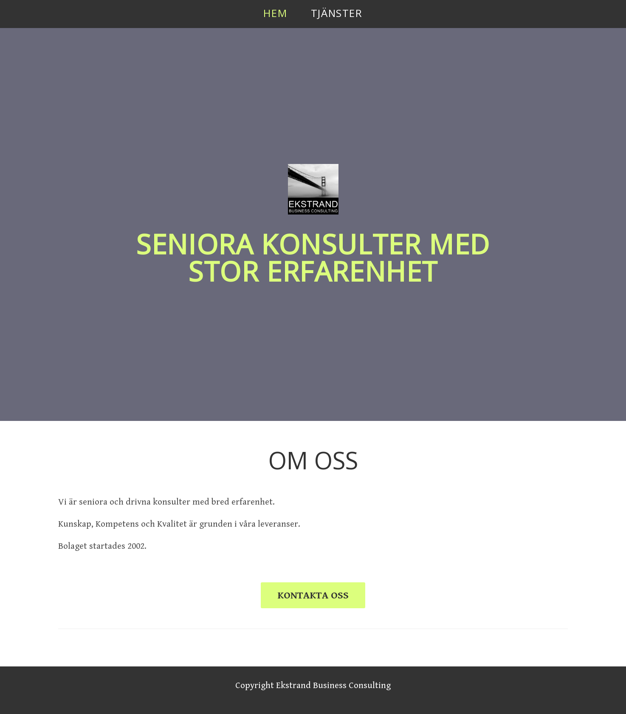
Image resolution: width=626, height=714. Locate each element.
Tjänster (337, 13)
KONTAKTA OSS (313, 595)
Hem (275, 13)
